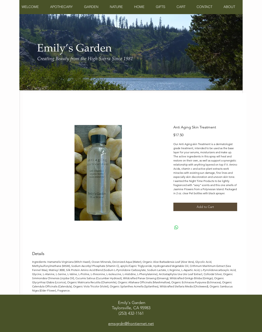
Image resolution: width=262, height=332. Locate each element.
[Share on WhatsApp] (176, 227)
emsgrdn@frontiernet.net (131, 323)
